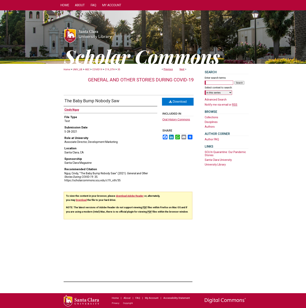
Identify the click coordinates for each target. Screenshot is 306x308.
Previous (168, 69)
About (127, 297)
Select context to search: (218, 87)
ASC (87, 69)
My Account (151, 297)
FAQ (137, 297)
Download (178, 101)
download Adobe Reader (130, 196)
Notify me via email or (221, 104)
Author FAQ (212, 139)
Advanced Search (216, 99)
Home (67, 69)
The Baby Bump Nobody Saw (91, 100)
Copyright (128, 303)
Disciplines (211, 122)
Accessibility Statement (176, 297)
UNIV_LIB (77, 69)
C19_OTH (110, 69)
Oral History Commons (176, 119)
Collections (211, 117)
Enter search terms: (215, 77)
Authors (210, 126)
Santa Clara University (218, 159)
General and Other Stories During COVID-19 (141, 80)
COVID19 (97, 69)
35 (118, 69)
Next (182, 69)
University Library (215, 164)
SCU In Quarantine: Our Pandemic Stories (225, 153)
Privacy (115, 303)
